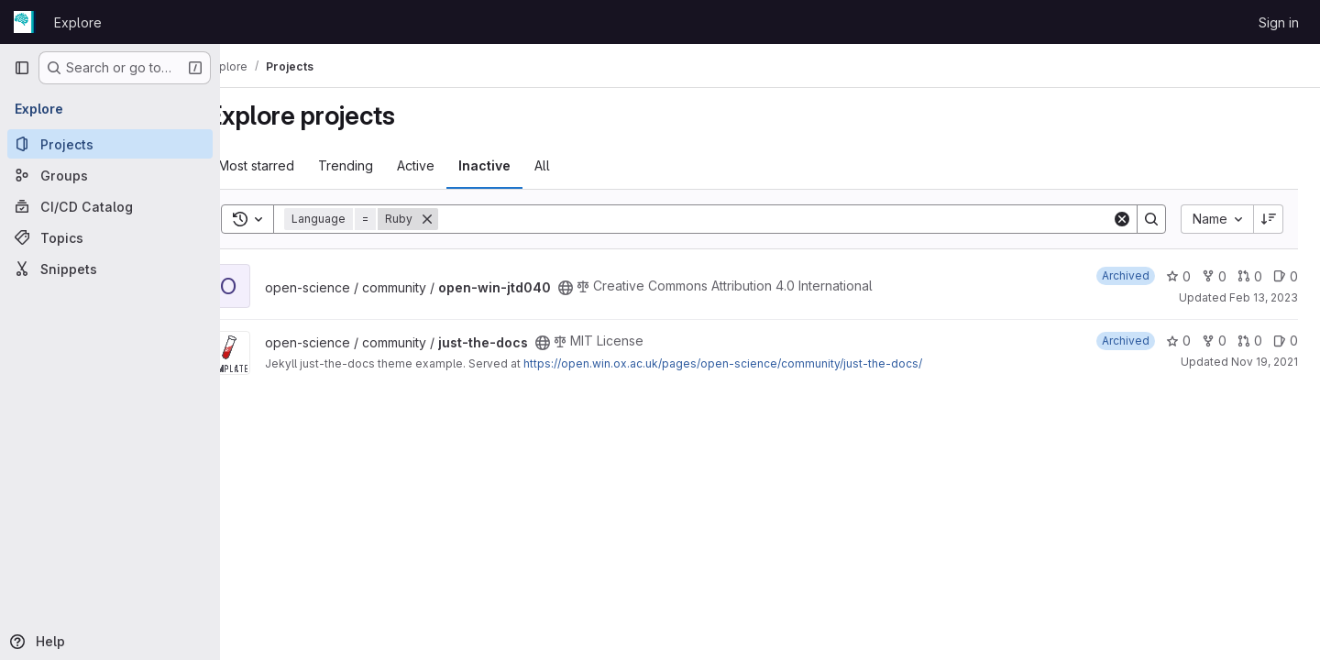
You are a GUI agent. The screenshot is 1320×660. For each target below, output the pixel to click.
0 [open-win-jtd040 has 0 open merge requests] (1250, 276)
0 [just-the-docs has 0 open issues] (1285, 340)
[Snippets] (110, 268)
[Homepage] (24, 22)
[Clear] (1122, 219)
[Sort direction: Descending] (1268, 219)
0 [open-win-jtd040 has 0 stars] (1178, 276)
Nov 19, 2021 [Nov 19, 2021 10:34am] (1264, 361)
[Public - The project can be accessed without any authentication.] (601, 287)
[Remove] (463, 219)
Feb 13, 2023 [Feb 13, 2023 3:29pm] (1263, 297)
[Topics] (110, 237)
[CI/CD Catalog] (110, 206)
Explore (78, 22)
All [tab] (578, 165)
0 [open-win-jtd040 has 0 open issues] (1285, 276)
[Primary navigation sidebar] (22, 67)
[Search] (793, 219)
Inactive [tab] (520, 165)
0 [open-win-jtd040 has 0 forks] (1214, 276)
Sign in (1279, 22)
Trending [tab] (381, 165)
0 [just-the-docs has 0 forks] (1214, 340)
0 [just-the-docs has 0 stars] (1178, 340)
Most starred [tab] (292, 165)
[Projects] (110, 144)
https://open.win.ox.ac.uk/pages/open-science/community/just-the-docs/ (758, 363)
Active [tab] (451, 165)
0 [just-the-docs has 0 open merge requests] (1250, 340)
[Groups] (110, 175)
